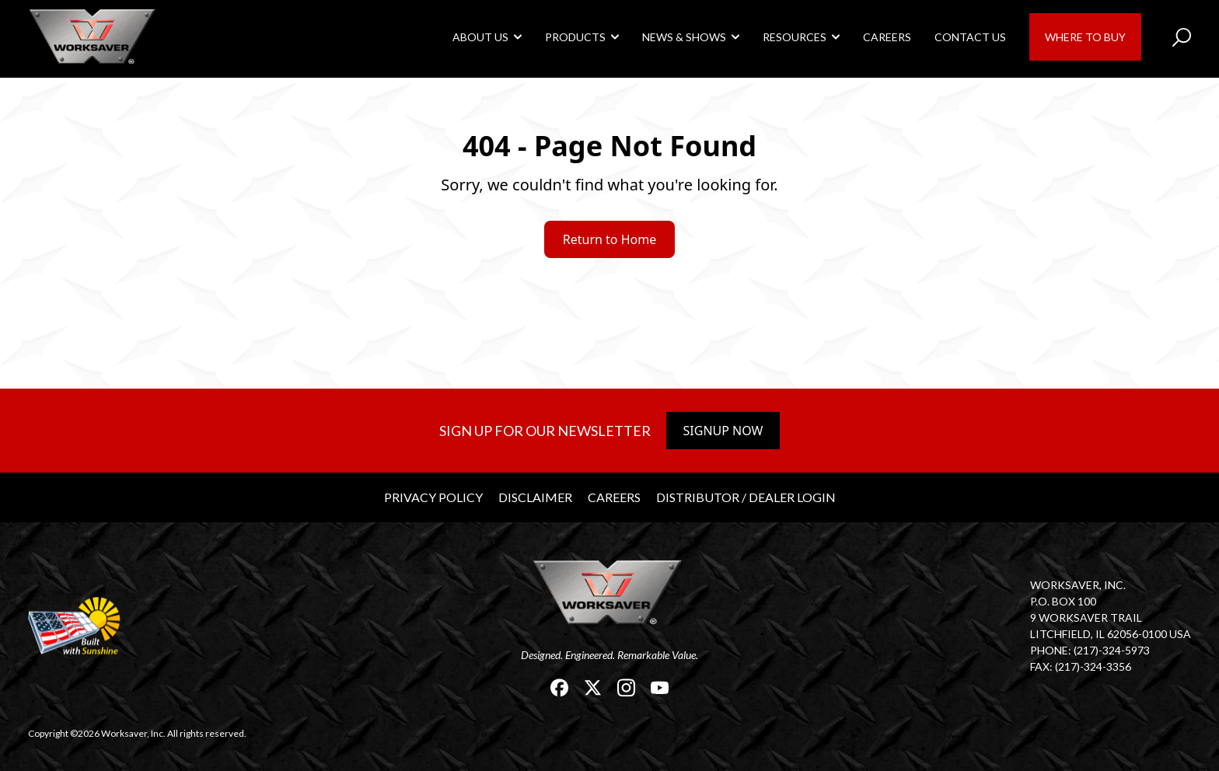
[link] (94, 36)
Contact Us (970, 37)
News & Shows (684, 37)
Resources (794, 37)
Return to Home (609, 239)
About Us (480, 37)
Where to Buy (1085, 37)
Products (575, 37)
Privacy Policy (433, 497)
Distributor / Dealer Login (746, 497)
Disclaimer (535, 497)
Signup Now (723, 430)
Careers (887, 37)
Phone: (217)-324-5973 (1090, 650)
